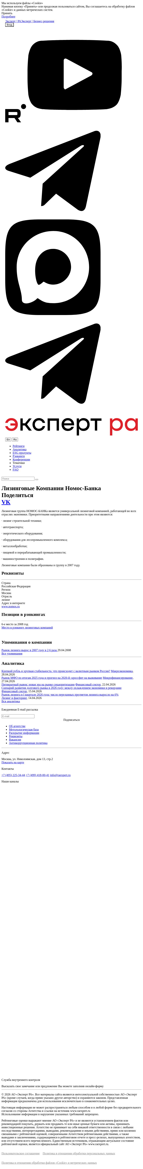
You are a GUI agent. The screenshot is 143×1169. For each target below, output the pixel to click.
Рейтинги (19, 446)
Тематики (19, 462)
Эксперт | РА (13, 21)
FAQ (15, 469)
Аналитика (19, 449)
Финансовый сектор (88, 684)
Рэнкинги (19, 456)
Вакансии (15, 739)
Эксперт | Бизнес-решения (37, 21)
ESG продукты (22, 452)
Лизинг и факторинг (14, 698)
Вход (9, 24)
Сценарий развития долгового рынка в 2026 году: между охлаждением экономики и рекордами (61, 687)
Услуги (17, 466)
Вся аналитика (10, 701)
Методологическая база (24, 729)
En (8, 439)
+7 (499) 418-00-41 (37, 775)
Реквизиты (15, 736)
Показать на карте (12, 762)
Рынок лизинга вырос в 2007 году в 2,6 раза (29, 650)
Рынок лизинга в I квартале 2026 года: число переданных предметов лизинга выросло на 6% (59, 694)
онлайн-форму (94, 1086)
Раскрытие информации (24, 732)
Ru (15, 439)
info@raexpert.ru (60, 775)
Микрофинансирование (118, 677)
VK (5, 502)
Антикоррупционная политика (28, 743)
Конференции (21, 459)
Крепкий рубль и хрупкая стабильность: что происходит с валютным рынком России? (55, 671)
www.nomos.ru (10, 606)
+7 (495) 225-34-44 (13, 775)
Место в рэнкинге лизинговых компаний (27, 627)
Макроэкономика (122, 671)
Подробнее (8, 16)
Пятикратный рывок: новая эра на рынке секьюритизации (38, 684)
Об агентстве (17, 726)
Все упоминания (11, 653)
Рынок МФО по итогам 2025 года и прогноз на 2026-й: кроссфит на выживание (51, 677)
